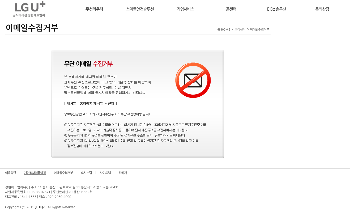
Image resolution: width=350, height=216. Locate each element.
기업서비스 (185, 9)
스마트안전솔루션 (140, 9)
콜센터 (231, 9)
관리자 (123, 173)
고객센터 (239, 29)
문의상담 (322, 9)
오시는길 (86, 173)
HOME (225, 29)
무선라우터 (94, 9)
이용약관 (10, 173)
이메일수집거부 (63, 173)
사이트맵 (105, 173)
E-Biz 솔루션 (276, 9)
